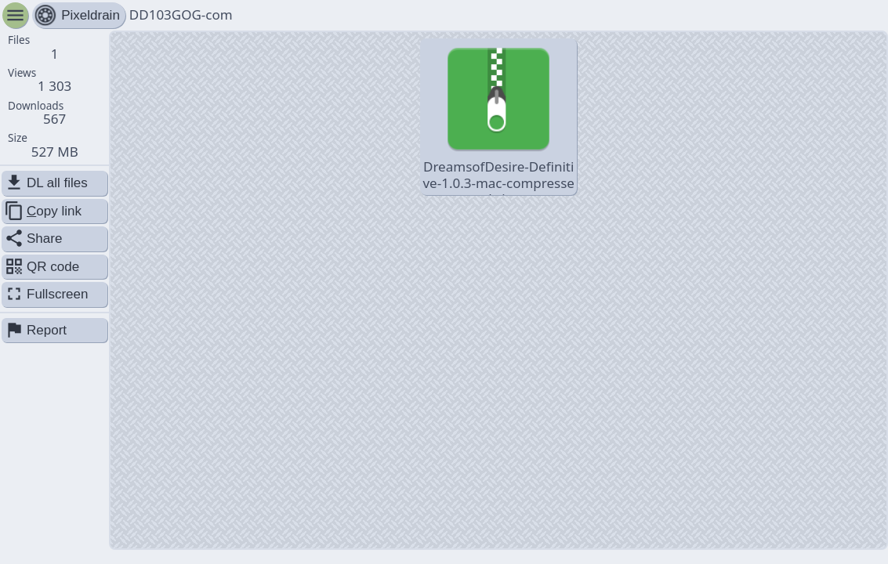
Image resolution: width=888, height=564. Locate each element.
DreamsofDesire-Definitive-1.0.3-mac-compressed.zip (498, 118)
